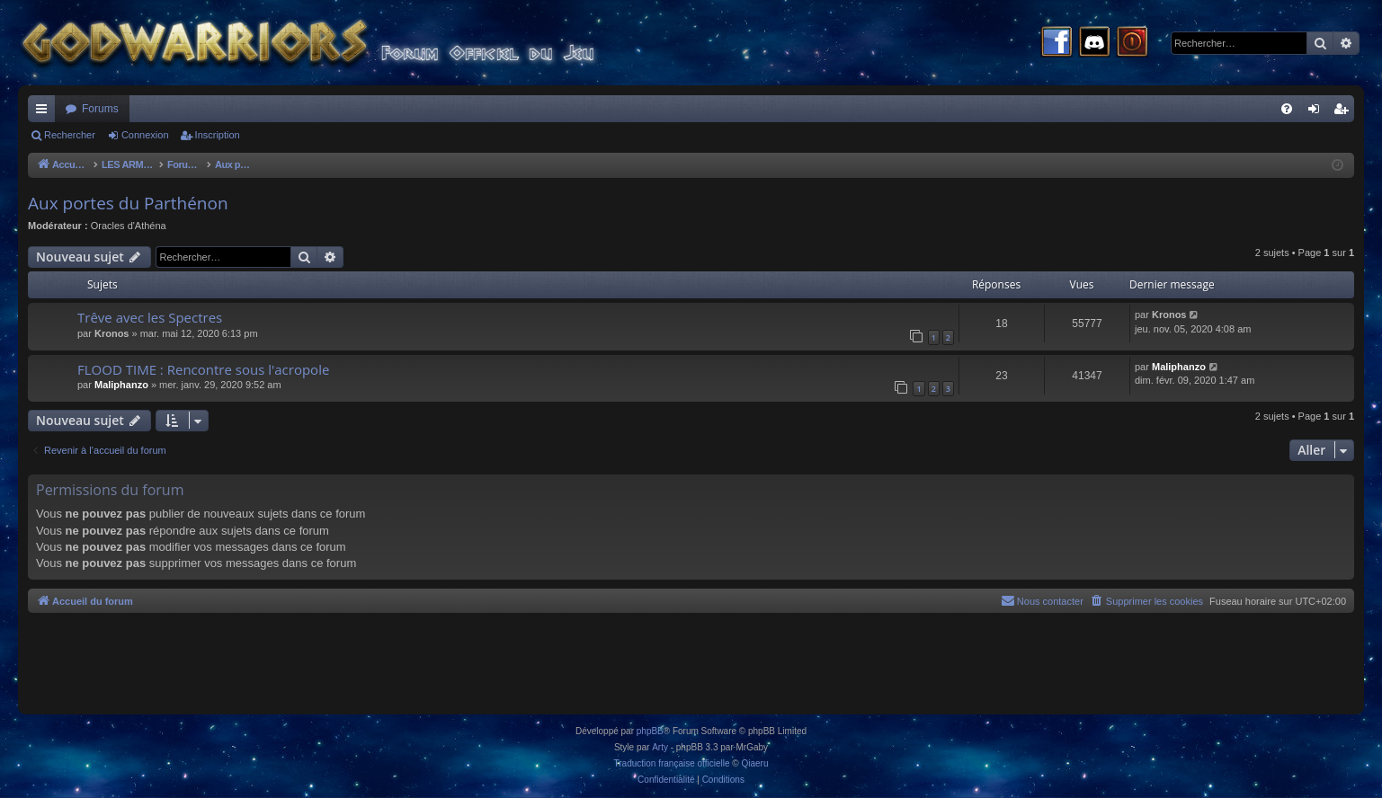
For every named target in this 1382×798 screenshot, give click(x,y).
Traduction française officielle (672, 763)
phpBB (650, 731)
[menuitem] (1286, 108)
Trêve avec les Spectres (149, 317)
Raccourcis (45, 112)
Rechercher (69, 134)
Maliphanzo (121, 384)
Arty (660, 747)
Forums (100, 108)
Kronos (111, 333)
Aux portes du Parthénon (128, 203)
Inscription (217, 134)
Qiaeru (754, 763)
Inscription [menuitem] (1344, 112)
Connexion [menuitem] (1317, 112)
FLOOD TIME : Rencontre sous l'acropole (203, 369)
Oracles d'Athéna (128, 225)
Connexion (145, 134)
